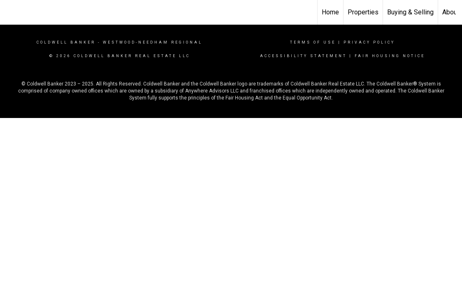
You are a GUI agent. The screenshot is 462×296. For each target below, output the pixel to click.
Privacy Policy (369, 42)
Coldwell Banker (66, 42)
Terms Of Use (313, 42)
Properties (363, 12)
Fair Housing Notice (390, 56)
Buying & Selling (410, 12)
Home (330, 12)
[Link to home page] (10, 11)
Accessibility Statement (303, 56)
